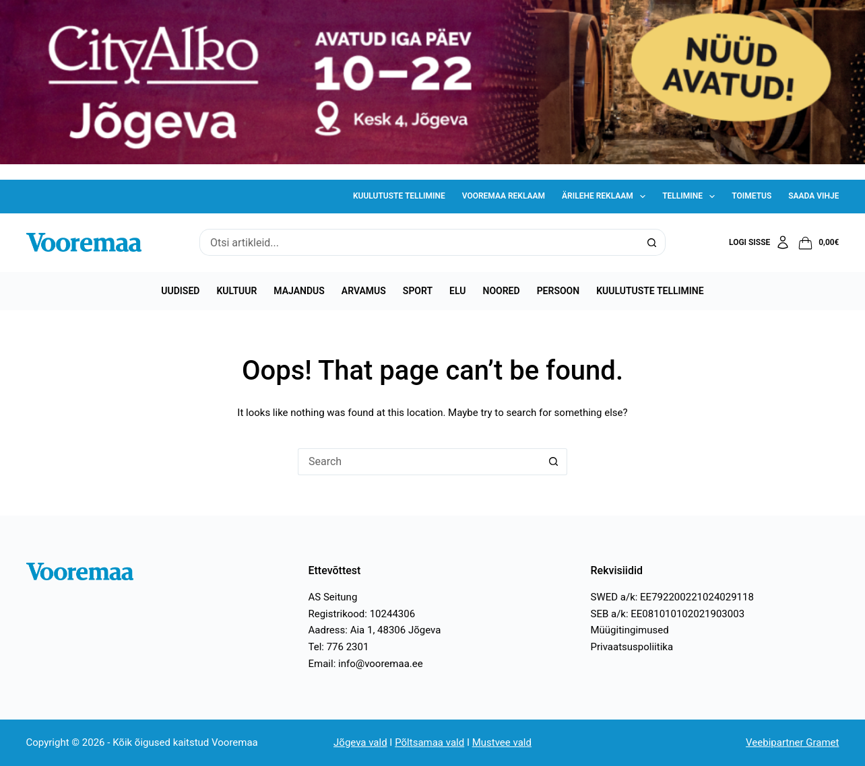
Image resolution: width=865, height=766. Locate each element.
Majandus (299, 290)
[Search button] (652, 242)
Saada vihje (813, 196)
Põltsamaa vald (429, 742)
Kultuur (236, 290)
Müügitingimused (629, 630)
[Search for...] (419, 242)
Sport (418, 290)
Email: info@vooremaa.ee (366, 664)
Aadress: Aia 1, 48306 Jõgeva (375, 630)
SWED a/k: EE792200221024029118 (671, 597)
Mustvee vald (502, 742)
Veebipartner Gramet (792, 742)
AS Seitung (333, 597)
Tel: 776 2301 (339, 647)
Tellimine (691, 196)
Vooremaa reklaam (503, 196)
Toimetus (751, 196)
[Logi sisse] (759, 242)
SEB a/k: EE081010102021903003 (667, 614)
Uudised (180, 290)
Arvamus (364, 290)
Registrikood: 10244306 (362, 614)
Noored (501, 290)
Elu (457, 290)
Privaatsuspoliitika (631, 647)
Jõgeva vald (360, 742)
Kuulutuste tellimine (399, 196)
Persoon (558, 290)
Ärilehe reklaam (606, 196)
